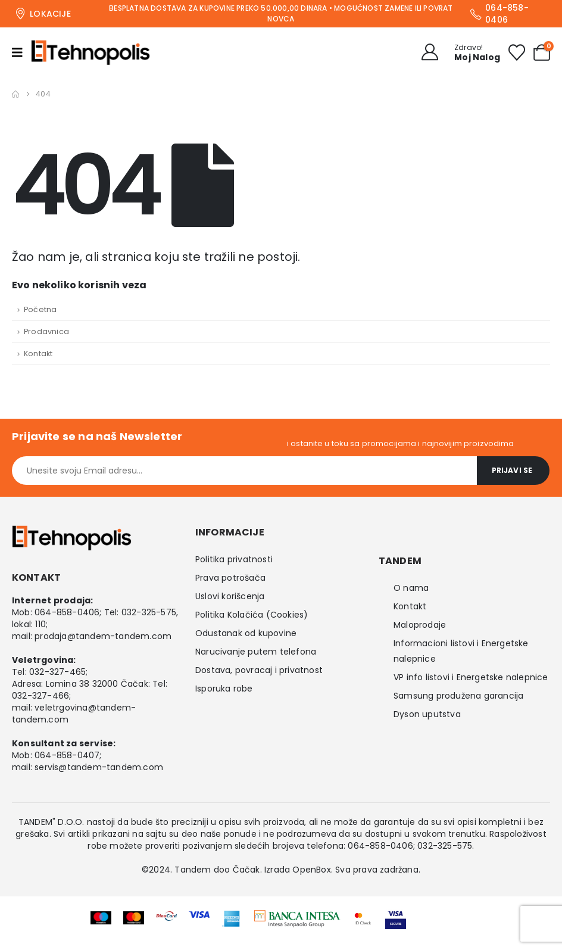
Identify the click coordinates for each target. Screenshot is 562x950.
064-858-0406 (67, 612)
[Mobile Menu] (21, 52)
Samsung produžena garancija (458, 696)
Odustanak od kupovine (245, 633)
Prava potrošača (230, 578)
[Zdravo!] (457, 52)
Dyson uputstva (427, 714)
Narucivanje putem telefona (255, 652)
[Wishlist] (516, 52)
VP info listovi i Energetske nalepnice (471, 677)
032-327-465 (57, 672)
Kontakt (38, 353)
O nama (411, 588)
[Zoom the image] (297, 918)
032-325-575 (148, 612)
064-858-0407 (67, 755)
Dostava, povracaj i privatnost (259, 670)
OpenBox (311, 870)
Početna (40, 309)
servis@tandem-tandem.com (99, 767)
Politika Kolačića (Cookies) (251, 615)
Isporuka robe (224, 688)
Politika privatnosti (234, 559)
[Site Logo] (90, 52)
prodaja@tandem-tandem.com (103, 636)
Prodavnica (46, 331)
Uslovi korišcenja (229, 596)
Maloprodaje (420, 625)
